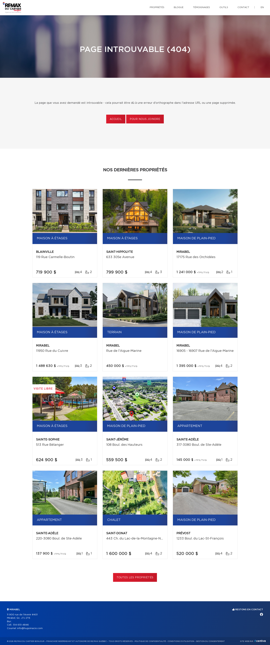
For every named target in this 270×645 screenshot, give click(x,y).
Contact (243, 7)
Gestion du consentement (210, 641)
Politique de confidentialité (150, 641)
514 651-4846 (21, 625)
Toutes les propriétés (135, 577)
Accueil (116, 119)
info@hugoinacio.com (30, 628)
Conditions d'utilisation (181, 641)
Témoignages (201, 7)
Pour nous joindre (145, 119)
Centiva (260, 641)
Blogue (178, 7)
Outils (223, 7)
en (262, 7)
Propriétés (157, 7)
